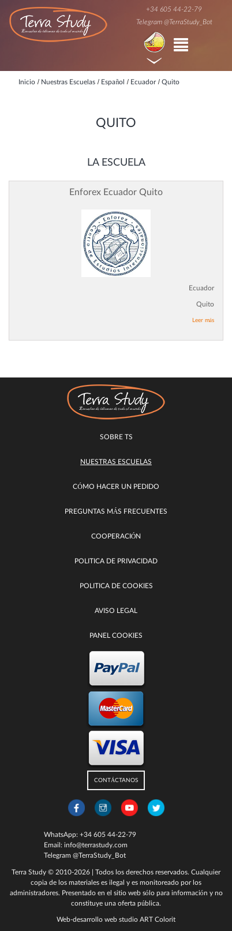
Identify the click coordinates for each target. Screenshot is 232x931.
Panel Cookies (116, 635)
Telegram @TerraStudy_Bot (174, 21)
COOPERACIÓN (116, 536)
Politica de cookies (116, 585)
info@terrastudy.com (96, 845)
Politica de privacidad (116, 561)
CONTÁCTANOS (116, 780)
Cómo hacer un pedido (116, 486)
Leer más (203, 320)
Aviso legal (116, 610)
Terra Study (29, 872)
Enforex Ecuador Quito (116, 192)
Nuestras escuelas (116, 461)
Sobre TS (116, 436)
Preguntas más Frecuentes (116, 511)
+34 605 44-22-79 (174, 9)
